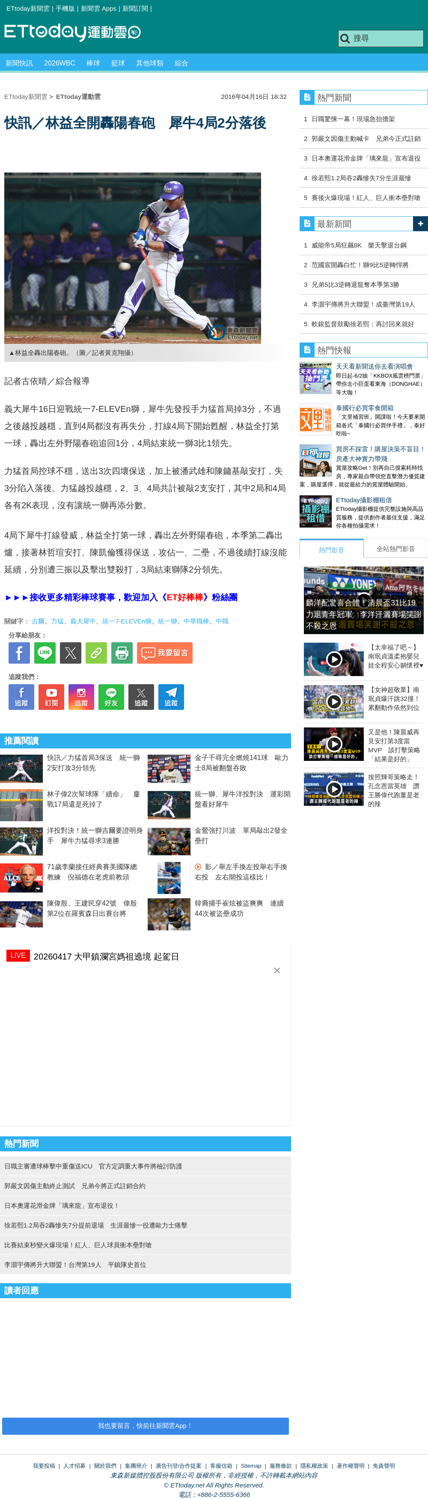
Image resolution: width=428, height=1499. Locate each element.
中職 (222, 621)
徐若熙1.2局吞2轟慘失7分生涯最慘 (361, 178)
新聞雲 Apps (98, 8)
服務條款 (281, 1466)
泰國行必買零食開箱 (328, 399)
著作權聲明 (351, 1466)
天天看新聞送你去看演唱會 (338, 366)
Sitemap (251, 1466)
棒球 (93, 63)
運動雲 (79, 33)
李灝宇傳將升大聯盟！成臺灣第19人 (363, 304)
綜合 (181, 63)
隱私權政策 (314, 1466)
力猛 (57, 621)
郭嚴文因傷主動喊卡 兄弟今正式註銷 (366, 138)
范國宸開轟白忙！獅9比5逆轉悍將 (360, 264)
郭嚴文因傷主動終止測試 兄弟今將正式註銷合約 (75, 1185)
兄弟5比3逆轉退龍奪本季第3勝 (355, 284)
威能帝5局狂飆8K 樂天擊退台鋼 (359, 245)
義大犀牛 (83, 621)
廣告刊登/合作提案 (179, 1466)
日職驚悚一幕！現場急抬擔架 (353, 118)
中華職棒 (196, 621)
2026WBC (59, 63)
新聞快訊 (19, 63)
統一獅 (167, 621)
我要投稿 (44, 1466)
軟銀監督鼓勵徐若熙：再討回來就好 (363, 324)
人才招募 (74, 1466)
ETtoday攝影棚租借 (328, 482)
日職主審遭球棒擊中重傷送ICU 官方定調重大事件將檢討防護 (93, 1166)
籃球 (118, 63)
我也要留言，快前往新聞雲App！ (145, 1425)
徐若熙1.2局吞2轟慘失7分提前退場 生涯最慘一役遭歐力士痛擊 (95, 1225)
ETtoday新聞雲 (28, 8)
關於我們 (105, 1466)
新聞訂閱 (135, 8)
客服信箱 (221, 1466)
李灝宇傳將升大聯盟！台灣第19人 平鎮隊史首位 (75, 1264)
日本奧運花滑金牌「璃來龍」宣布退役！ (62, 1205)
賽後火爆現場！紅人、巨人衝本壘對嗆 (366, 197)
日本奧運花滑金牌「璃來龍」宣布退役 (366, 158)
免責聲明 (384, 1466)
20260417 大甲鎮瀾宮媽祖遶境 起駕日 (106, 956)
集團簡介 (136, 1466)
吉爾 (38, 621)
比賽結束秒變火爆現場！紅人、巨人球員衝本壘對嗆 (78, 1245)
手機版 (65, 8)
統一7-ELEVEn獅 (127, 621)
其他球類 (149, 63)
